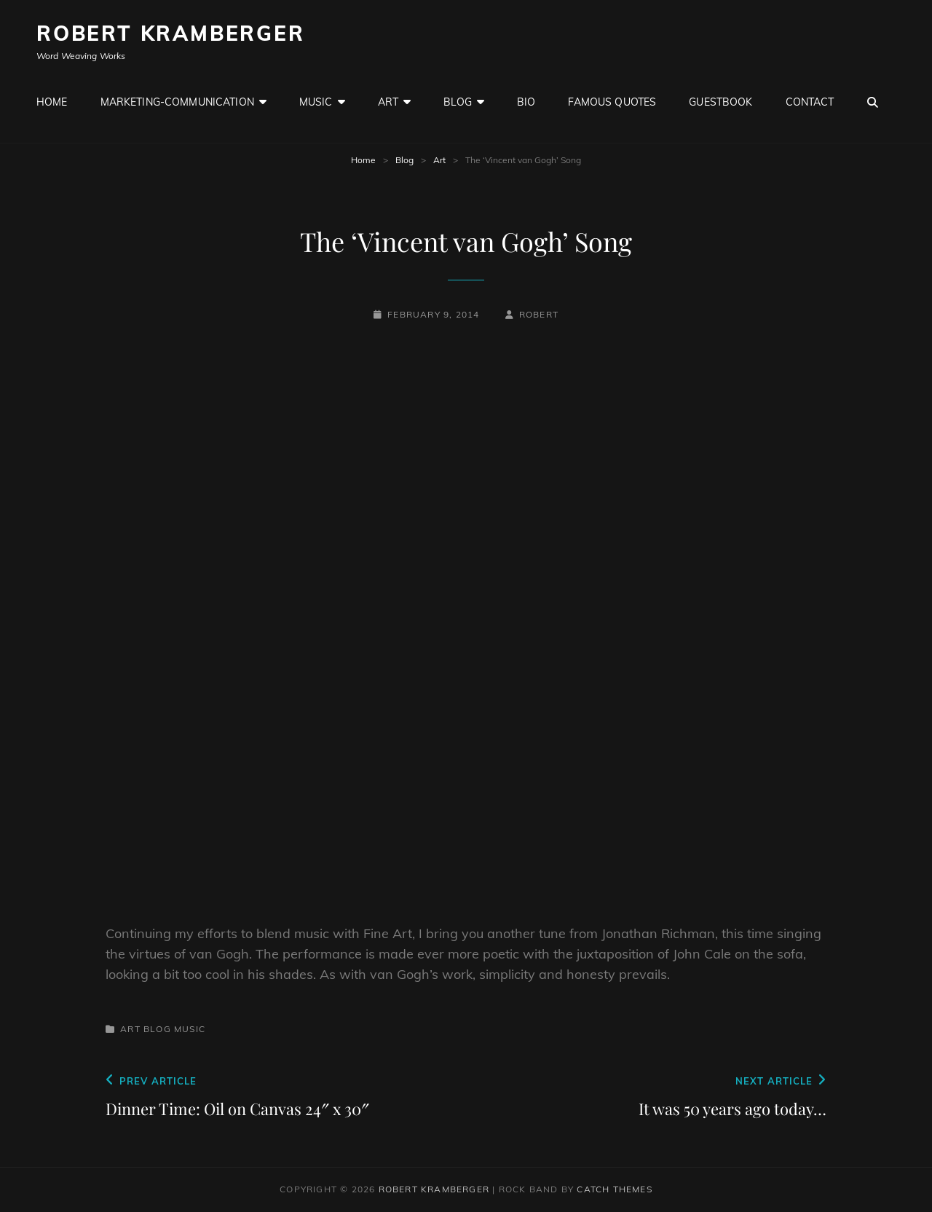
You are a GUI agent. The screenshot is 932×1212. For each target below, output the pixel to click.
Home (52, 102)
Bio (526, 102)
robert (538, 314)
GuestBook (720, 102)
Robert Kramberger (170, 33)
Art (388, 102)
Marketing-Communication (177, 102)
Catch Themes (614, 1189)
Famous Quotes (612, 102)
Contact (810, 102)
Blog (457, 102)
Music (316, 102)
